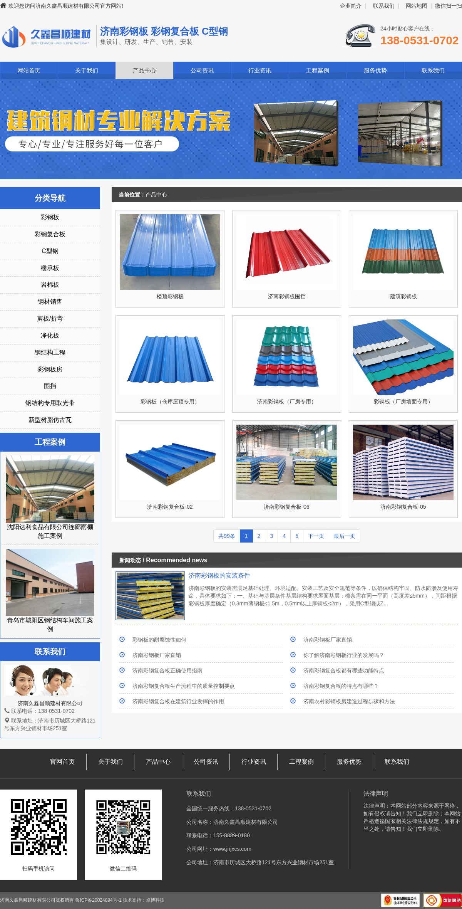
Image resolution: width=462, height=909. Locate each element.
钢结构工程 (50, 352)
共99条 (226, 536)
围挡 (50, 386)
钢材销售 (50, 301)
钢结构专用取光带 (50, 403)
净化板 (50, 335)
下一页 (316, 536)
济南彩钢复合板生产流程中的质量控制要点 (183, 686)
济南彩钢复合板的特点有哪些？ (341, 686)
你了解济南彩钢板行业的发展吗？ (343, 655)
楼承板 (50, 268)
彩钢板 (50, 217)
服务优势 (375, 70)
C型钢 (50, 251)
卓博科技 (155, 900)
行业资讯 (259, 70)
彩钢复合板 (50, 234)
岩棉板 (50, 284)
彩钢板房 (50, 369)
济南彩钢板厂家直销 (327, 640)
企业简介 (351, 6)
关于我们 (86, 70)
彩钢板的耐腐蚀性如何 (159, 640)
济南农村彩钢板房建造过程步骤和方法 (349, 701)
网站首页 (28, 70)
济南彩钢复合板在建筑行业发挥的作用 (178, 701)
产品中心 (144, 70)
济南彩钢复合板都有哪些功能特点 (343, 670)
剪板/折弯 (50, 318)
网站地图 (416, 6)
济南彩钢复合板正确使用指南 (167, 670)
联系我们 (384, 6)
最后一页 (344, 536)
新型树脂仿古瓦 (50, 420)
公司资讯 (202, 70)
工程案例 (317, 70)
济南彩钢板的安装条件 (219, 575)
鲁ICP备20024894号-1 (98, 900)
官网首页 (62, 761)
